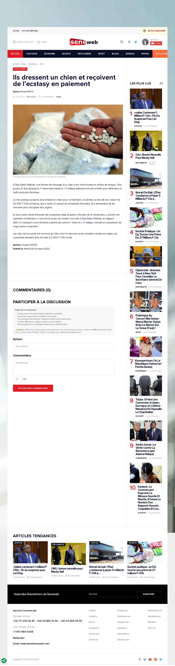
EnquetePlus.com (155, 610)
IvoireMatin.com (154, 616)
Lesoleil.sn (93, 616)
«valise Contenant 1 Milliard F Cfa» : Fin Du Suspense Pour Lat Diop (147, 117)
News (24, 64)
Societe (139, 242)
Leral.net (92, 610)
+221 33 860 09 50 (71, 621)
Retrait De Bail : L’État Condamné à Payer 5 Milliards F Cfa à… (148, 195)
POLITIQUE (32, 54)
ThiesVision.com (123, 616)
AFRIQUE (130, 54)
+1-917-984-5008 (23, 631)
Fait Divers (33, 64)
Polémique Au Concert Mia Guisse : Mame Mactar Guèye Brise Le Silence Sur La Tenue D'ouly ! (148, 322)
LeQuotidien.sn (123, 634)
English (58, 97)
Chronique (140, 371)
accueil (15, 54)
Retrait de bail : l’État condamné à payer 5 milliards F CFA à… (106, 570)
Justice (138, 126)
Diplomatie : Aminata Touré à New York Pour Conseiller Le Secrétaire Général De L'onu (148, 276)
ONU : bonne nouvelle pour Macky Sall (67, 570)
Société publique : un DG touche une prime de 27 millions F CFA (141, 570)
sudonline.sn (122, 628)
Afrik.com (152, 628)
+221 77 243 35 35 (23, 621)
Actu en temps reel (30, 31)
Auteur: (63, 344)
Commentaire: (63, 368)
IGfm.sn (92, 622)
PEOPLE (145, 54)
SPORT (101, 54)
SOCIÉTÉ (66, 54)
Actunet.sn (93, 640)
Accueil (16, 31)
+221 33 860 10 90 (47, 621)
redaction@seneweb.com (34, 643)
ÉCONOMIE (49, 54)
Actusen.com (94, 634)
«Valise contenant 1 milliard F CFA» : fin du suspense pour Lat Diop (30, 570)
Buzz (138, 332)
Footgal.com (94, 628)
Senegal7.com (123, 622)
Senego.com (122, 610)
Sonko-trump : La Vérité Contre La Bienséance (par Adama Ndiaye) (146, 449)
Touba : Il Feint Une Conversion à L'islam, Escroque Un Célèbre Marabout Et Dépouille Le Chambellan (148, 406)
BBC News (152, 622)
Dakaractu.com (123, 640)
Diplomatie (141, 163)
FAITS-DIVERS (84, 54)
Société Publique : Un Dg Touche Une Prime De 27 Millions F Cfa (148, 234)
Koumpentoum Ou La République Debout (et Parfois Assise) (148, 364)
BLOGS (115, 54)
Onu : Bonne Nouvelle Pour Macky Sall (148, 156)
